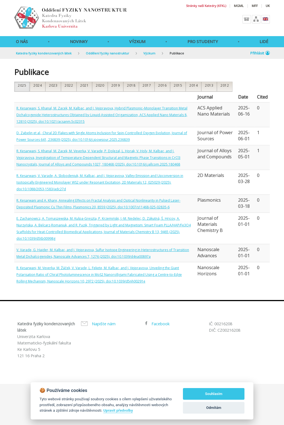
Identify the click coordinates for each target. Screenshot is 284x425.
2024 (37, 85)
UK (268, 6)
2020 (100, 85)
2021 (84, 85)
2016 (162, 85)
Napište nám (104, 323)
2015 (178, 85)
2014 (193, 85)
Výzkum (137, 41)
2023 (53, 85)
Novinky (78, 41)
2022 (69, 85)
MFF (255, 6)
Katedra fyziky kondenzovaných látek (44, 53)
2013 (209, 85)
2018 (131, 85)
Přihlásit (260, 53)
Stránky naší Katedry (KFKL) (206, 6)
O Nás (22, 41)
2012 (225, 85)
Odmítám (213, 408)
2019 (115, 85)
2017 (147, 85)
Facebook (160, 323)
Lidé (263, 41)
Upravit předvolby (118, 410)
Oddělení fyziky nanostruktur (107, 53)
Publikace (177, 53)
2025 (22, 85)
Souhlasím (213, 394)
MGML (239, 6)
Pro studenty (202, 41)
